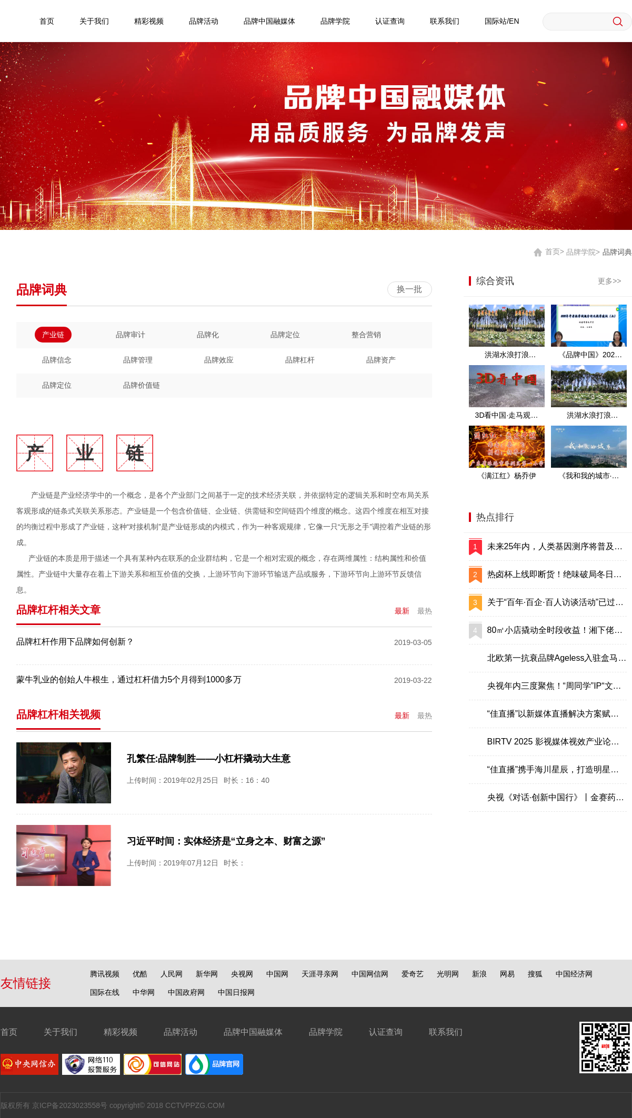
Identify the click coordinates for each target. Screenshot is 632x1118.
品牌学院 (335, 21)
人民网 (171, 974)
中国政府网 (186, 992)
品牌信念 (57, 360)
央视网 (242, 974)
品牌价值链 (141, 385)
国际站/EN (502, 21)
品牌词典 (617, 251)
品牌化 (208, 334)
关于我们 (94, 21)
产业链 (53, 334)
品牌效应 (219, 360)
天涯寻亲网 (320, 974)
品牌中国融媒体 (269, 21)
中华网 (144, 992)
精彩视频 (149, 21)
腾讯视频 (104, 974)
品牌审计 (130, 334)
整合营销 (366, 334)
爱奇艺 (413, 974)
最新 (402, 611)
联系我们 (444, 21)
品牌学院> (583, 251)
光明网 (448, 974)
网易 (507, 974)
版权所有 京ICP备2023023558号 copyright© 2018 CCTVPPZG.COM (113, 1105)
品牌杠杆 (300, 360)
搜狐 (535, 974)
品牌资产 (381, 360)
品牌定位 (285, 334)
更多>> (609, 281)
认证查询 (390, 21)
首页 (46, 21)
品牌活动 (203, 21)
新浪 (479, 974)
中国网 (277, 974)
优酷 (140, 974)
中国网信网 (370, 974)
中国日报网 (236, 992)
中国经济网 (574, 974)
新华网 (207, 974)
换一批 (409, 289)
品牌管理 (138, 360)
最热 (424, 611)
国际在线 (104, 992)
